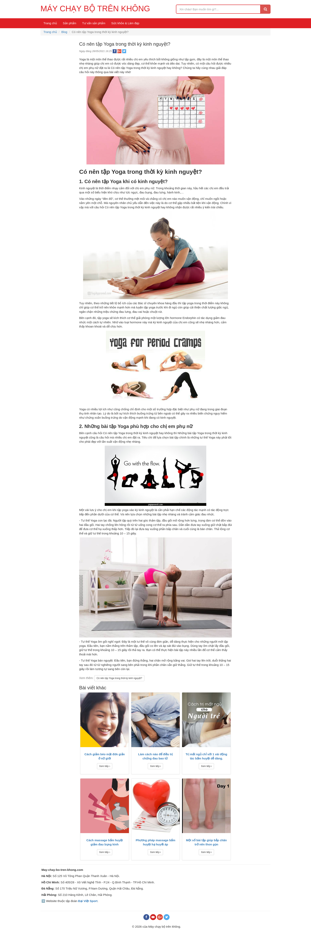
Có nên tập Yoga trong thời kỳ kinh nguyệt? (119, 678)
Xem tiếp (104, 766)
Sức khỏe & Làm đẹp (125, 23)
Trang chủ (50, 23)
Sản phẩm (69, 23)
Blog (64, 32)
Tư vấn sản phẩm (93, 23)
